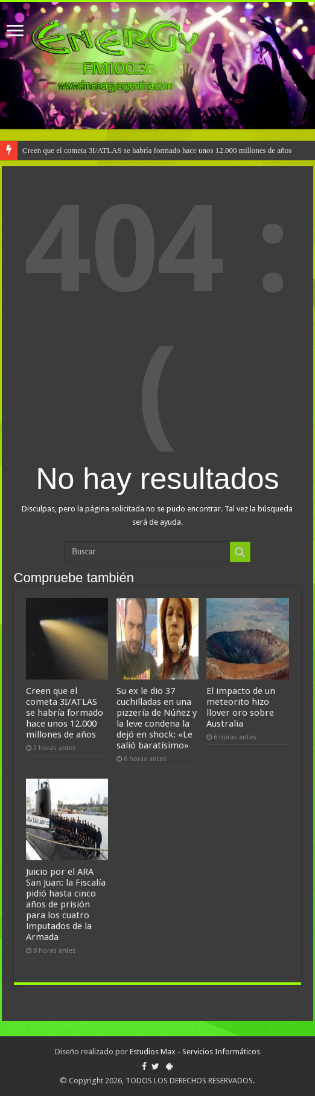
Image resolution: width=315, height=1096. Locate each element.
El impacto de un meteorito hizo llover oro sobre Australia (240, 707)
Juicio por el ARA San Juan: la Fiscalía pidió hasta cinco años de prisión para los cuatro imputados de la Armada (66, 904)
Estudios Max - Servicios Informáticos (195, 1051)
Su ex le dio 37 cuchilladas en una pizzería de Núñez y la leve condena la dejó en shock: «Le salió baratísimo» (156, 718)
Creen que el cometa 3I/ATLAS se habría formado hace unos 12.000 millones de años (156, 150)
